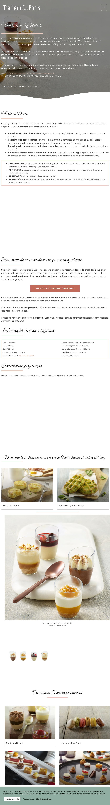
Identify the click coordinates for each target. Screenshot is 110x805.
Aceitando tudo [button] (12, 799)
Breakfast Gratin (11, 505)
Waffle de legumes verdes (71, 505)
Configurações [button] (43, 799)
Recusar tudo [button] (28, 799)
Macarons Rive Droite (71, 743)
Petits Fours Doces (20, 86)
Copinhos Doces (14, 743)
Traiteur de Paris (6, 86)
